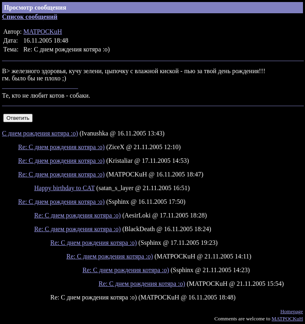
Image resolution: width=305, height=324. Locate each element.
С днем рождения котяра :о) (40, 133)
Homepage (291, 311)
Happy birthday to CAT (64, 188)
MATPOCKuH (42, 31)
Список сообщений (30, 16)
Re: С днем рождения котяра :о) (61, 147)
